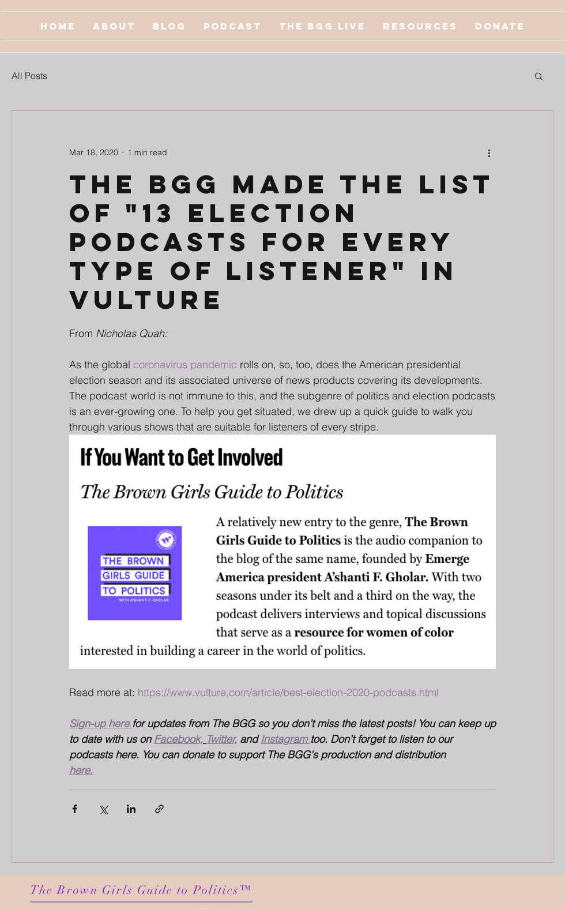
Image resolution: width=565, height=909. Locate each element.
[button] (538, 75)
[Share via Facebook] (74, 808)
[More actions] (489, 152)
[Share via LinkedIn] (131, 808)
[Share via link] (159, 808)
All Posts (29, 75)
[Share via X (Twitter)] (102, 808)
